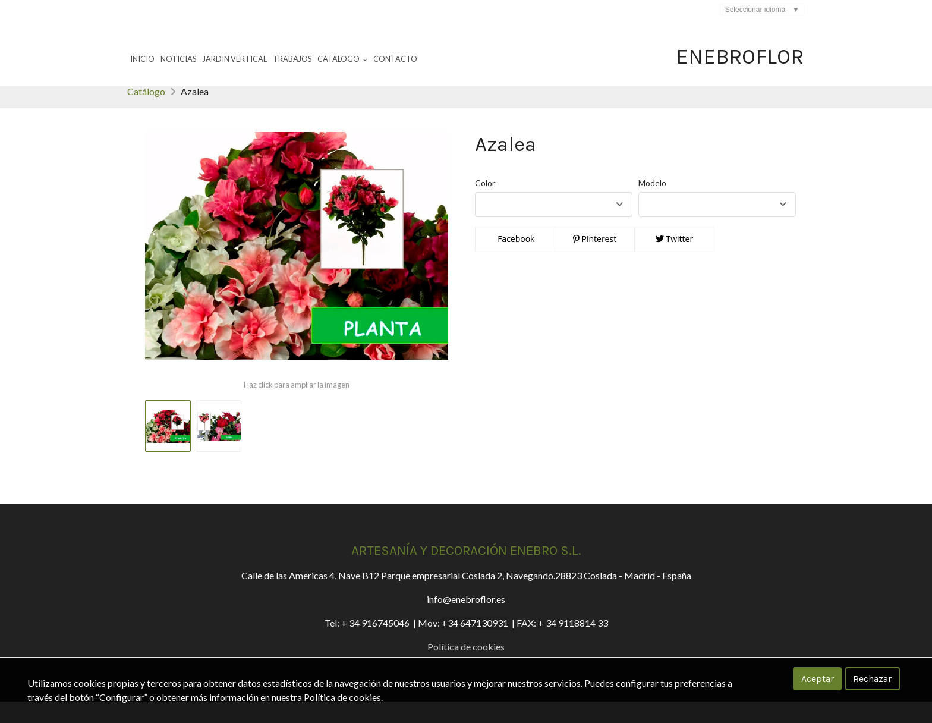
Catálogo (146, 112)
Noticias (178, 59)
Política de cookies (342, 697)
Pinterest (594, 260)
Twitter (674, 260)
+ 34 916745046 (375, 644)
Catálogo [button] (342, 59)
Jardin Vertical (235, 59)
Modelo (652, 204)
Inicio (142, 59)
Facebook (515, 260)
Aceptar (817, 678)
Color (485, 204)
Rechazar (872, 678)
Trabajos (292, 59)
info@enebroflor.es (466, 620)
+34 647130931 (475, 644)
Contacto (395, 59)
